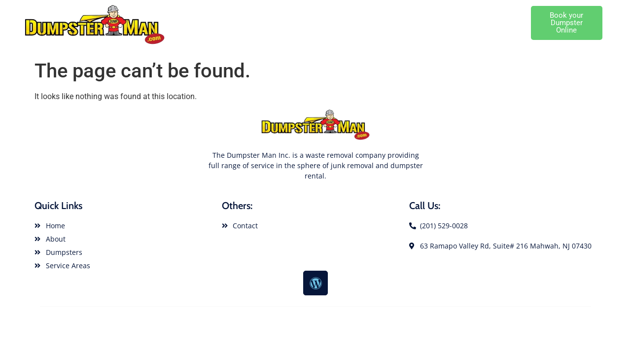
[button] (566, 23)
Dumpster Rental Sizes (400, 11)
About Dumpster (326, 11)
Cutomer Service (498, 34)
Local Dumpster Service (487, 11)
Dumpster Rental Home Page (241, 11)
